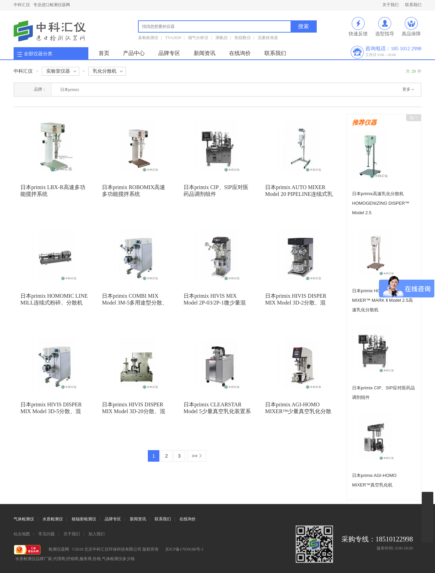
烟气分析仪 (198, 37)
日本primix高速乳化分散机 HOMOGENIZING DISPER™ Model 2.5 (380, 203)
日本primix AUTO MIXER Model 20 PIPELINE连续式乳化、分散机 (299, 194)
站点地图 (22, 534)
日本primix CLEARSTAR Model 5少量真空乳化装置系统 (217, 411)
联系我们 (413, 4)
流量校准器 (268, 37)
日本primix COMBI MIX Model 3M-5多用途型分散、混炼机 (135, 302)
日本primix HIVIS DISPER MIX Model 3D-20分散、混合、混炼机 (133, 411)
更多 (406, 89)
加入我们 (96, 534)
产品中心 (134, 53)
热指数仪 (242, 37)
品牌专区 (169, 53)
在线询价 (240, 53)
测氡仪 (221, 37)
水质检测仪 (52, 519)
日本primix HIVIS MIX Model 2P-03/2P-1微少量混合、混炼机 (215, 302)
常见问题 (46, 534)
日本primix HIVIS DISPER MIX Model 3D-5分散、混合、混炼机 (51, 411)
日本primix (69, 89)
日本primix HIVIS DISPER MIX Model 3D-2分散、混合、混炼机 (295, 302)
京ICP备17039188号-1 (184, 549)
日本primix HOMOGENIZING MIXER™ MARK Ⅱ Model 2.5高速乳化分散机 (382, 300)
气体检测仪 (24, 519)
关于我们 (390, 4)
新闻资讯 (204, 53)
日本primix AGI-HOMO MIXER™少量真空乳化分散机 (298, 411)
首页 (104, 53)
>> (194, 456)
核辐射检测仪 (84, 519)
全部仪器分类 (38, 53)
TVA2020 (173, 37)
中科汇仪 (22, 4)
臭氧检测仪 (148, 37)
